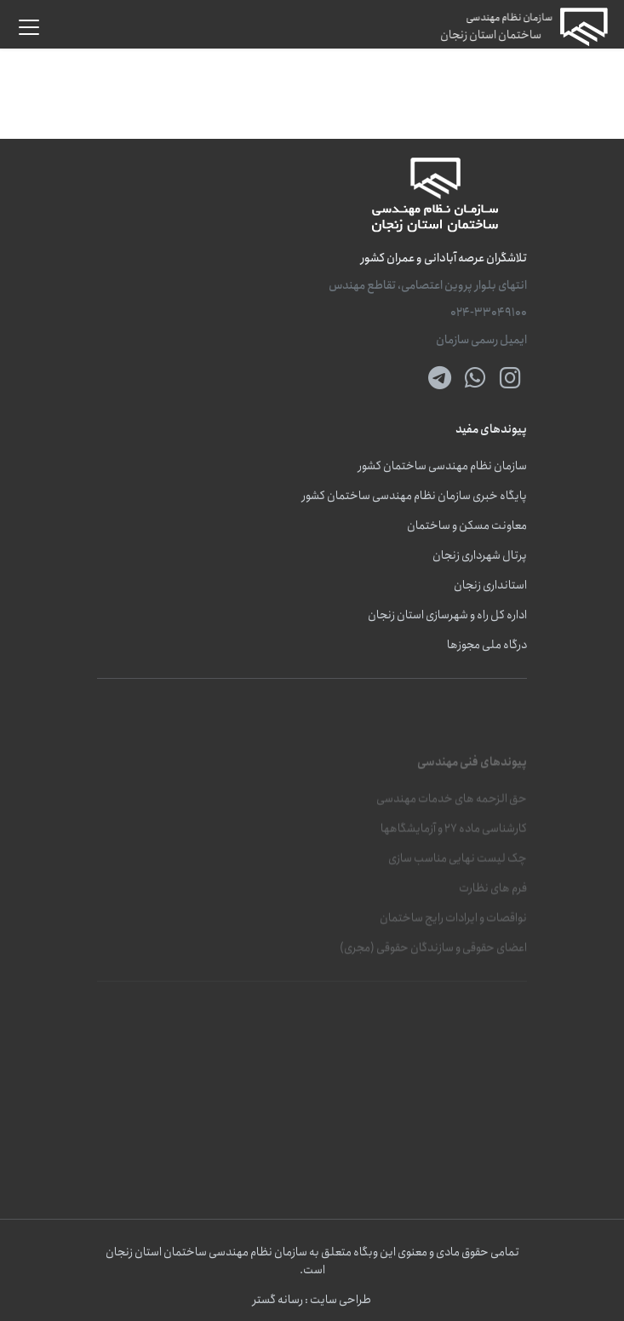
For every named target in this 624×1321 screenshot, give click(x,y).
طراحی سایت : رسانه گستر (312, 1300)
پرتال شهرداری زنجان (479, 556)
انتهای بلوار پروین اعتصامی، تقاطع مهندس (428, 286)
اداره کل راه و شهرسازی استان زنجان (447, 615)
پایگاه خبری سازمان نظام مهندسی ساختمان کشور (414, 496)
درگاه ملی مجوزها (487, 645)
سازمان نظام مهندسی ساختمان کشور (442, 466)
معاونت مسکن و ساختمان (467, 526)
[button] (29, 27)
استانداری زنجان (490, 585)
